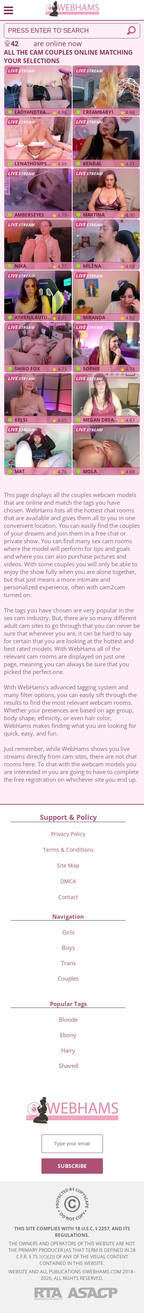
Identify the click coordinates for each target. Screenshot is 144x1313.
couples (68, 978)
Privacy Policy (68, 834)
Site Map (68, 865)
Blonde (68, 1019)
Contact (68, 897)
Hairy (68, 1050)
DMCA (68, 881)
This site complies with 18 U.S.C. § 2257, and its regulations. (72, 1231)
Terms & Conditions (68, 849)
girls (68, 932)
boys (68, 947)
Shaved (68, 1065)
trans (68, 963)
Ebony (68, 1035)
